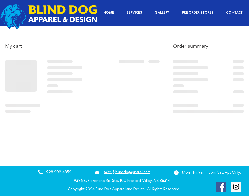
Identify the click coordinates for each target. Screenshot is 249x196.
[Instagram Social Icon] (236, 187)
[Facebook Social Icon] (221, 187)
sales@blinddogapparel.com (127, 172)
